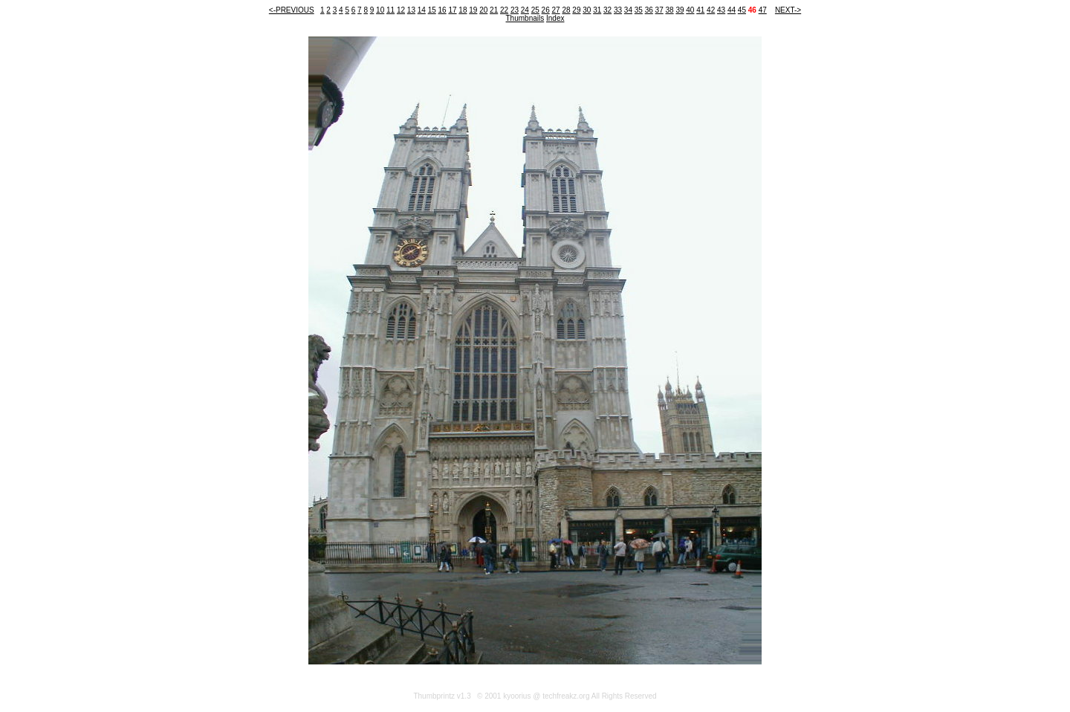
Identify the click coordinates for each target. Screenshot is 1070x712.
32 (607, 10)
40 (690, 10)
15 (432, 10)
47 (763, 10)
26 (546, 10)
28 (566, 10)
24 (525, 10)
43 (721, 10)
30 (587, 10)
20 (483, 10)
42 (711, 10)
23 (514, 10)
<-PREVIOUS (291, 10)
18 (462, 10)
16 (442, 10)
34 (628, 10)
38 (669, 10)
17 (452, 10)
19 (473, 10)
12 (401, 10)
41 (700, 10)
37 (659, 10)
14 (422, 10)
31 (597, 10)
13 (411, 10)
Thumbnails (525, 18)
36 (649, 10)
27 (556, 10)
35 (639, 10)
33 (618, 10)
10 (380, 10)
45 (742, 10)
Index (555, 18)
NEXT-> (788, 10)
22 (504, 10)
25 (535, 10)
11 (390, 10)
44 (731, 10)
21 (494, 10)
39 (679, 10)
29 (576, 10)
